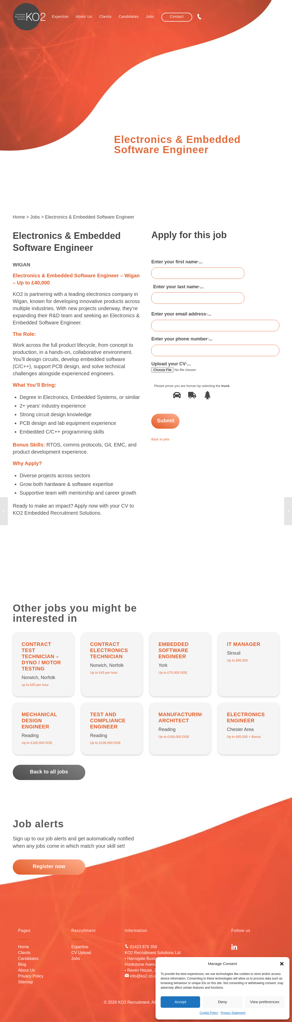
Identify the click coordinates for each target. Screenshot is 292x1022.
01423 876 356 (141, 947)
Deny (222, 1002)
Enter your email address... (215, 321)
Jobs (35, 217)
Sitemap (25, 982)
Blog (22, 964)
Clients (24, 953)
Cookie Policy (209, 1013)
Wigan (21, 264)
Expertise (79, 947)
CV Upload (81, 953)
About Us (26, 970)
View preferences (265, 1002)
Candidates (28, 958)
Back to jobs (160, 439)
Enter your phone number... (215, 346)
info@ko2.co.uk (141, 976)
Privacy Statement (233, 1013)
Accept (180, 1002)
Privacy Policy (31, 976)
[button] (281, 963)
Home (19, 217)
